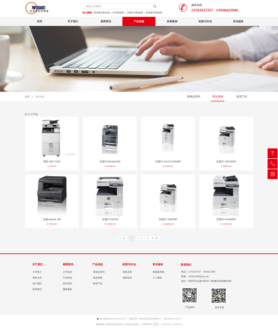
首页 (27, 96)
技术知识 (67, 283)
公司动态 (67, 272)
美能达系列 (193, 96)
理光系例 (217, 96)
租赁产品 (241, 96)
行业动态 (67, 277)
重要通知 (67, 289)
